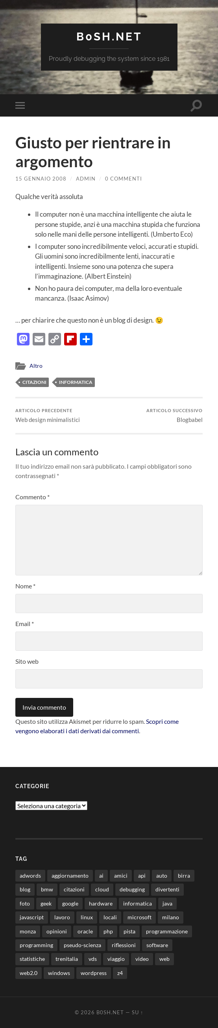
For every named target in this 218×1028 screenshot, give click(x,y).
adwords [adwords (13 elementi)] (30, 875)
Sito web (27, 661)
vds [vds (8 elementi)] (93, 958)
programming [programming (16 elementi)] (36, 945)
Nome (25, 586)
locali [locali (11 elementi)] (110, 917)
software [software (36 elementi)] (157, 945)
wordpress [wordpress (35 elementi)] (94, 973)
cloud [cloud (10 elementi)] (102, 889)
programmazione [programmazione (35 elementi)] (167, 931)
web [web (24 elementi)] (164, 958)
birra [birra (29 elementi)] (184, 875)
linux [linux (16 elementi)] (87, 917)
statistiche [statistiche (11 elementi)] (32, 958)
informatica (75, 382)
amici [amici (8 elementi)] (120, 875)
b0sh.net (109, 36)
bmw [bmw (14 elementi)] (47, 889)
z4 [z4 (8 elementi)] (120, 973)
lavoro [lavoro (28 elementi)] (62, 917)
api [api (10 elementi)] (142, 875)
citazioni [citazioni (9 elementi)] (74, 889)
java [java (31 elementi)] (167, 903)
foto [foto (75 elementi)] (25, 903)
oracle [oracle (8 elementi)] (85, 931)
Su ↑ (137, 1012)
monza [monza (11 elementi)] (28, 931)
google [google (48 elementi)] (70, 903)
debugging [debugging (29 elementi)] (132, 889)
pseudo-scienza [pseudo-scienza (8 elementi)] (82, 945)
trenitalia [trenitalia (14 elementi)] (66, 958)
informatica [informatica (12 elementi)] (137, 903)
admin (86, 178)
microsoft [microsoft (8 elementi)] (139, 917)
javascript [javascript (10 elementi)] (32, 917)
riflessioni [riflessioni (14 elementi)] (124, 945)
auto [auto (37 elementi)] (161, 875)
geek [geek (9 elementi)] (46, 903)
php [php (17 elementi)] (108, 931)
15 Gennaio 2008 (41, 178)
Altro (36, 366)
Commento (32, 496)
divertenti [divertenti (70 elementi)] (167, 889)
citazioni (34, 382)
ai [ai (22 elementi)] (101, 875)
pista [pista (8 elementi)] (129, 931)
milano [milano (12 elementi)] (170, 917)
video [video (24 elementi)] (142, 958)
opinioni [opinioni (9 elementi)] (56, 931)
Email (24, 623)
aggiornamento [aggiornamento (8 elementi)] (70, 875)
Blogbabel (174, 415)
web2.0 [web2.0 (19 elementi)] (28, 973)
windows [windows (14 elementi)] (59, 973)
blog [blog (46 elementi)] (25, 889)
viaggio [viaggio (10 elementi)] (116, 958)
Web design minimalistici (47, 415)
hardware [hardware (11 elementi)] (101, 903)
